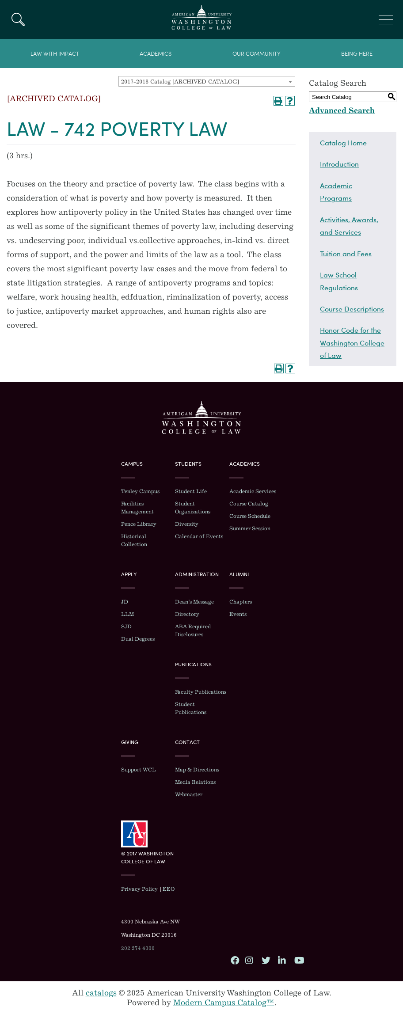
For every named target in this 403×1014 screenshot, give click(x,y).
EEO (169, 889)
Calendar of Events (199, 536)
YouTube (298, 960)
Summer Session (249, 528)
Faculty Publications (200, 692)
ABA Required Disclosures (193, 630)
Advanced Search (342, 110)
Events (238, 614)
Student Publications (190, 708)
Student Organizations (192, 508)
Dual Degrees (138, 639)
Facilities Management (137, 508)
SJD (126, 626)
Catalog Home (343, 142)
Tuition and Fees (346, 253)
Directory (187, 614)
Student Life (191, 491)
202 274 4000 (138, 948)
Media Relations (195, 782)
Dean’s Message (194, 602)
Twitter (265, 960)
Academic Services (252, 491)
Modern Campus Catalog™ (223, 1002)
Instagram (249, 960)
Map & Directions (197, 770)
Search (18, 19)
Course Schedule (249, 516)
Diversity (186, 524)
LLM (127, 614)
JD (124, 602)
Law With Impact (54, 53)
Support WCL (138, 770)
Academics (155, 53)
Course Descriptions (352, 308)
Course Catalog (248, 504)
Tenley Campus (140, 491)
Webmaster (188, 794)
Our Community (256, 53)
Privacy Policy (139, 889)
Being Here (357, 53)
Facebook (234, 960)
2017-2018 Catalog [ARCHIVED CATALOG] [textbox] (180, 81)
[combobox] (206, 81)
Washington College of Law (201, 417)
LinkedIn (282, 960)
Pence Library (138, 524)
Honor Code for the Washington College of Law (352, 343)
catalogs (101, 993)
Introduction (339, 164)
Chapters (240, 602)
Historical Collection (134, 540)
